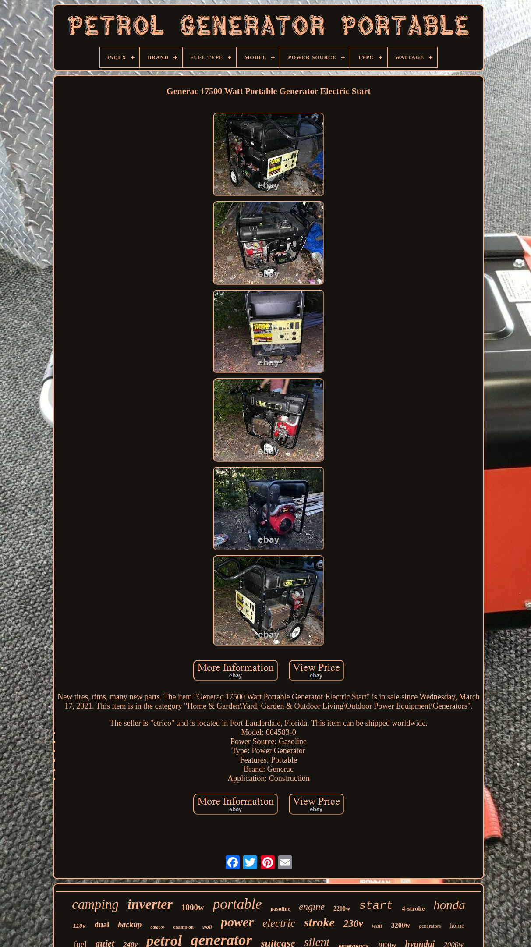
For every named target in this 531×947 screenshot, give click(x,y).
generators (430, 926)
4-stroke (413, 908)
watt (377, 925)
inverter (150, 904)
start (376, 905)
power (237, 922)
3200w (401, 925)
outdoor (157, 927)
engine (312, 906)
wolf (207, 926)
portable (237, 904)
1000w (192, 907)
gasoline (280, 908)
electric (278, 923)
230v (353, 923)
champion (183, 926)
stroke (319, 922)
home (457, 925)
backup (130, 924)
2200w (341, 908)
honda (449, 905)
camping (95, 904)
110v (79, 926)
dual (101, 924)
